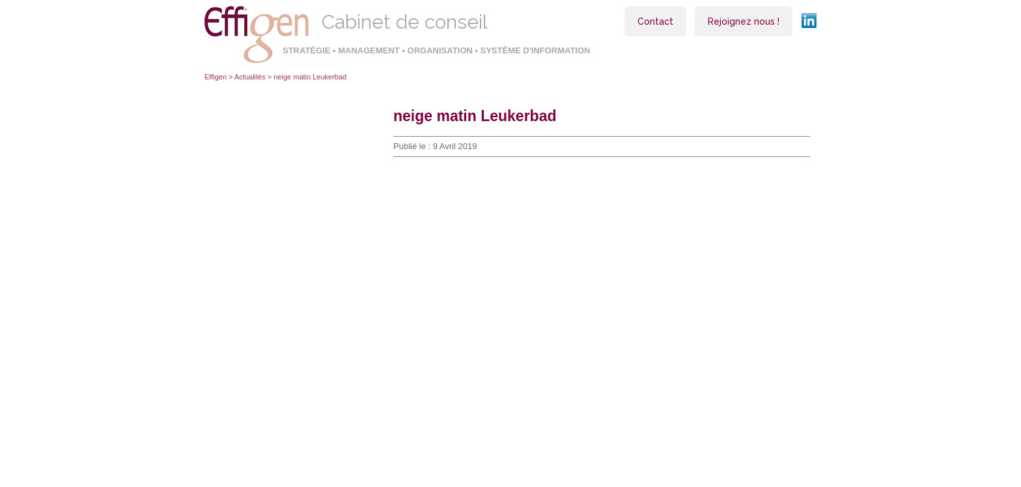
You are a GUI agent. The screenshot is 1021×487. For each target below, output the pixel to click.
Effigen (215, 77)
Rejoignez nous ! (743, 21)
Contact (655, 21)
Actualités (250, 77)
